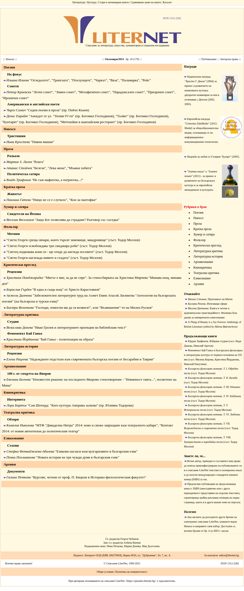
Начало (10, 59)
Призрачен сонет (160, 92)
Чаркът (100, 80)
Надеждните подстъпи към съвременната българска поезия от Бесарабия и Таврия (91, 359)
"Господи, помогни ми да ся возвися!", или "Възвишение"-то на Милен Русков (93, 307)
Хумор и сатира (204, 234)
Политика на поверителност (131, 571)
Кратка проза (202, 229)
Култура (91, 2)
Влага (38, 162)
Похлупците (81, 80)
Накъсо (198, 218)
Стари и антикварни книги (113, 2)
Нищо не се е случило (49, 200)
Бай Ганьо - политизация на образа (67, 339)
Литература (78, 2)
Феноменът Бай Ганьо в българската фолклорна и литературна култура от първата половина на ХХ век (213, 355)
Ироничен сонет (15, 98)
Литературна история (208, 256)
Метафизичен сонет (94, 92)
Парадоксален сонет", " (130, 92)
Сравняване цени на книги (145, 2)
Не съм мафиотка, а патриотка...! (57, 180)
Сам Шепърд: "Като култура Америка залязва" (63, 405)
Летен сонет (42, 92)
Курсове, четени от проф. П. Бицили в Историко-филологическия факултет (89, 477)
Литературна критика (208, 251)
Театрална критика (206, 273)
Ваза (113, 80)
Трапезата (60, 80)
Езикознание (202, 278)
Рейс (146, 80)
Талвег (122, 116)
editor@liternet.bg (229, 555)
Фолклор (199, 240)
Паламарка (130, 80)
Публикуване (209, 59)
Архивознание (203, 262)
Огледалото (39, 80)
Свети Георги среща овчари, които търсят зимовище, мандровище (57, 240)
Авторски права (229, 59)
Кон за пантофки (82, 200)
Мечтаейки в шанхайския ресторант (88, 122)
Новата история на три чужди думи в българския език (77, 457)
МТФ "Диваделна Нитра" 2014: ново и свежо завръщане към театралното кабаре (96, 425)
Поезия (198, 212)
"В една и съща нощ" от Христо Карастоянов (65, 289)
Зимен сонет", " (67, 92)
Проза (197, 223)
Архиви (198, 284)
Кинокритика (202, 267)
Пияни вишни (42, 142)
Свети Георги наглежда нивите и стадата (38, 258)
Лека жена (56, 168)
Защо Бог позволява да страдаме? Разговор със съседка (77, 220)
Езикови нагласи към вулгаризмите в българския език (96, 451)
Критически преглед (207, 245)
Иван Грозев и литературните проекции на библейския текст (80, 327)
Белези (39, 168)
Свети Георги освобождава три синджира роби (42, 246)
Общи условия (105, 571)
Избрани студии (218, 341)
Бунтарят (10, 122)
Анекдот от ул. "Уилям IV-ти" (52, 116)
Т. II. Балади (231, 377)
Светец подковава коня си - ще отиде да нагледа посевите (50, 252)
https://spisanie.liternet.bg (141, 580)
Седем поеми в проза (43, 110)
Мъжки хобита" (80, 168)
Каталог (167, 2)
